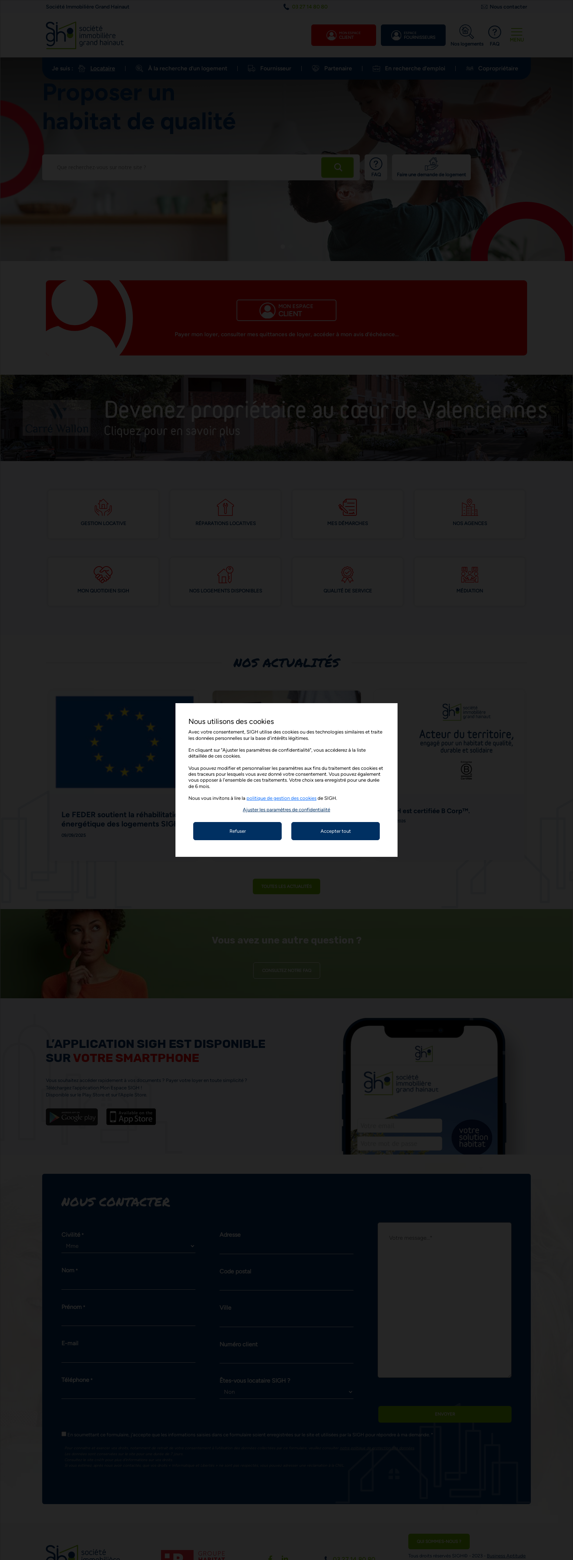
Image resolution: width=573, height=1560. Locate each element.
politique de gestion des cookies (281, 798)
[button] (286, 809)
